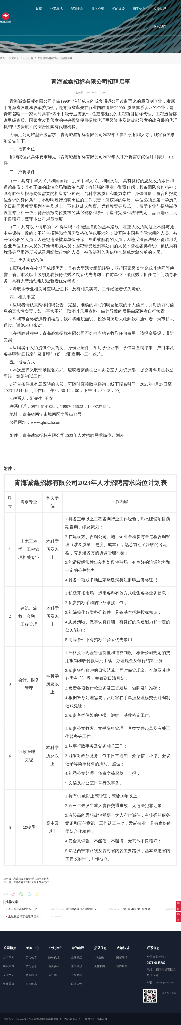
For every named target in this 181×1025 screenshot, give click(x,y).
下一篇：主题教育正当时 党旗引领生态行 (26, 882)
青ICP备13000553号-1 (71, 1019)
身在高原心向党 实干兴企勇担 (25, 909)
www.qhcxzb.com (46, 422)
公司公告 (28, 58)
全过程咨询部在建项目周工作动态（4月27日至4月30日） (25, 916)
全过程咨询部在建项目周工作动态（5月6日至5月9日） (82, 909)
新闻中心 (14, 58)
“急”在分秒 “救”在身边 (136, 909)
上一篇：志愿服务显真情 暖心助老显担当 (26, 878)
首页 (2, 58)
